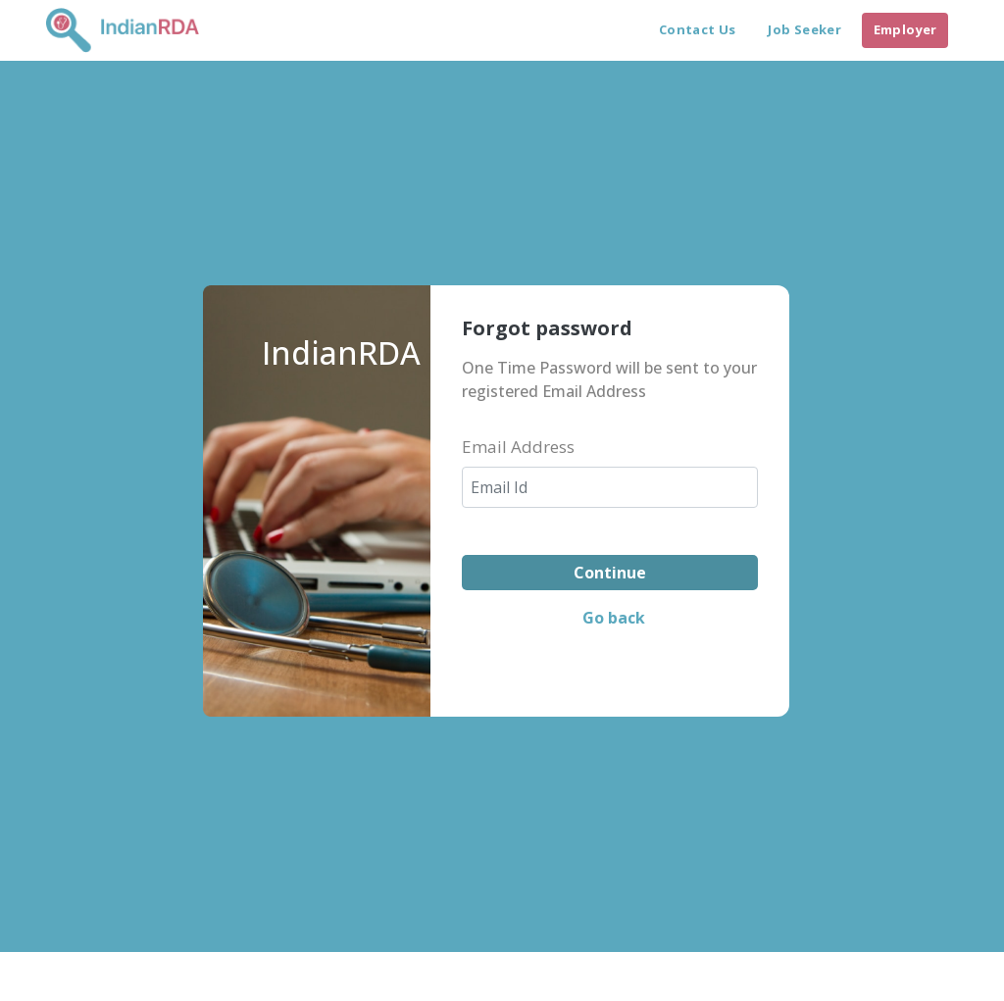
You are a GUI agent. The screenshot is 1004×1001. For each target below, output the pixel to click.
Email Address (518, 446)
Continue (610, 572)
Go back (613, 617)
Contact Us (697, 29)
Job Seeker (804, 29)
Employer (905, 29)
